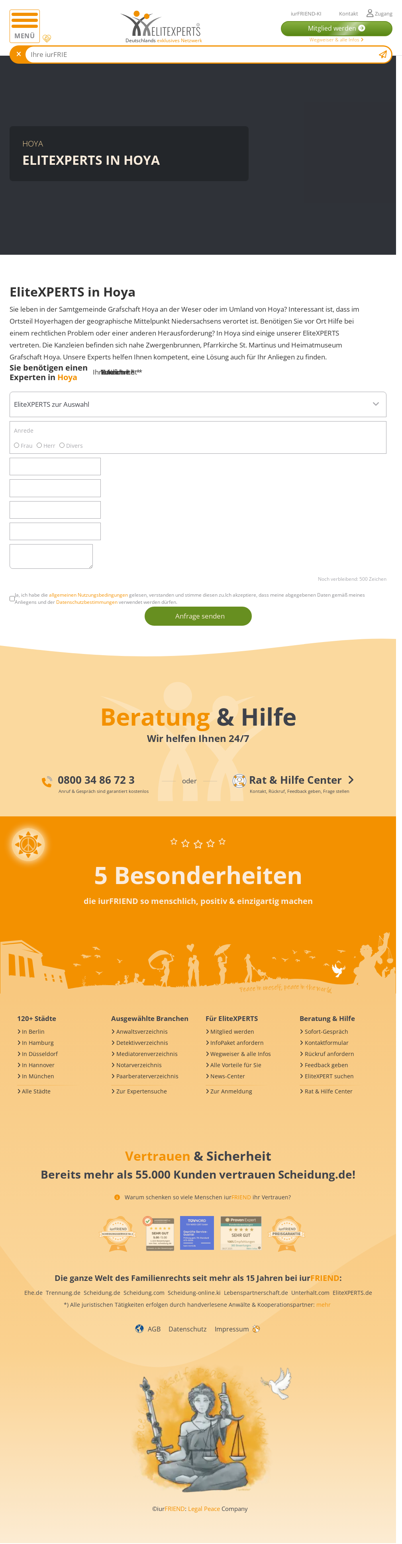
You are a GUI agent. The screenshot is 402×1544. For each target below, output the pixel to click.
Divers (71, 445)
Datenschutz (188, 1329)
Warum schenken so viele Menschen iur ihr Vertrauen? (202, 1197)
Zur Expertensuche (141, 1091)
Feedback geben (326, 1065)
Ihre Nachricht (117, 372)
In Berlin (33, 1031)
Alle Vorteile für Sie (235, 1065)
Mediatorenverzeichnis (147, 1054)
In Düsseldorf (40, 1054)
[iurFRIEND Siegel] (117, 1234)
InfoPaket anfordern (237, 1042)
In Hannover (38, 1065)
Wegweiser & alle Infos (337, 39)
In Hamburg (38, 1042)
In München (38, 1076)
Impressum (232, 1329)
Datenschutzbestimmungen (87, 602)
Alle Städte (36, 1091)
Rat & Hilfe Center (329, 1091)
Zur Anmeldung (231, 1091)
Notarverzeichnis (139, 1065)
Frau (23, 445)
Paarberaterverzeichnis (147, 1076)
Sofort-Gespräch (326, 1031)
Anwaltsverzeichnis (142, 1031)
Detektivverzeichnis (142, 1042)
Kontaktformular (327, 1042)
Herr (46, 445)
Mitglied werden (232, 1031)
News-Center (227, 1076)
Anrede (23, 430)
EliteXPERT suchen (329, 1076)
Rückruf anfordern (329, 1054)
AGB (154, 1329)
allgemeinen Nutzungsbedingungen (88, 594)
